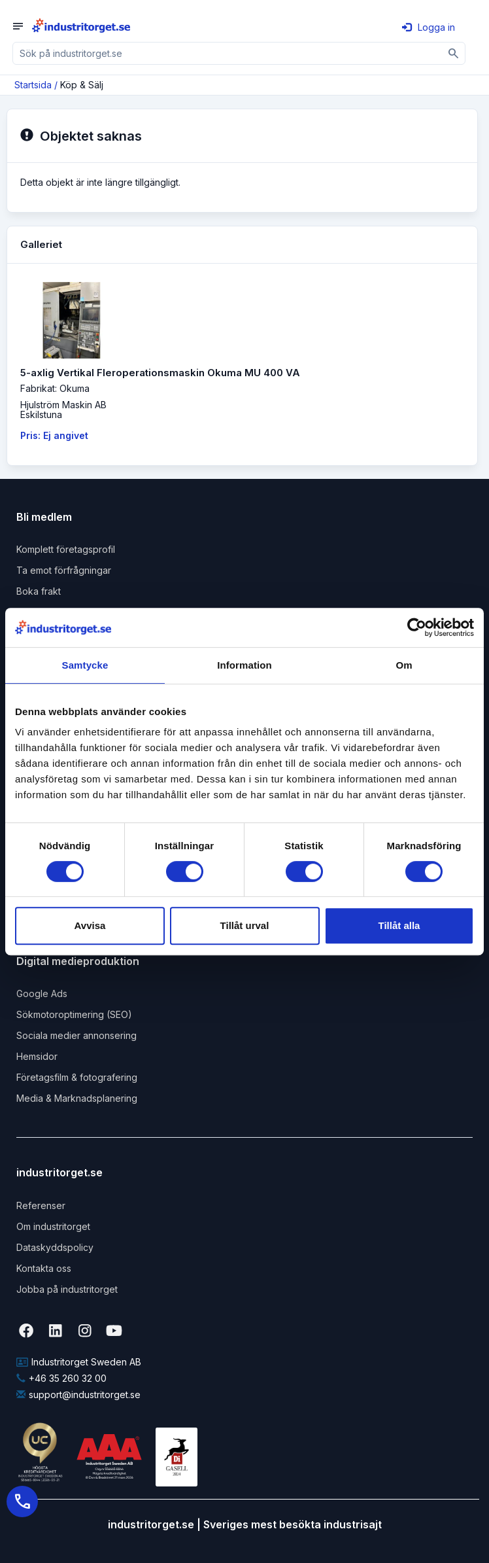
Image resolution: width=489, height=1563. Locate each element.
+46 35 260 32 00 (61, 1378)
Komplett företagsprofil (65, 549)
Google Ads (41, 993)
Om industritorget (53, 1226)
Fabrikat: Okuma (55, 388)
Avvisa (90, 925)
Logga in (428, 27)
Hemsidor (37, 1056)
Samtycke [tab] (85, 665)
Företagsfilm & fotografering (76, 1077)
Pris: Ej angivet (54, 435)
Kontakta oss (43, 1268)
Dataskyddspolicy (54, 1247)
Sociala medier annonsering (76, 1035)
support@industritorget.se (78, 1394)
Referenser (40, 1205)
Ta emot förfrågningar (63, 570)
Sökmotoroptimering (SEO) (74, 1014)
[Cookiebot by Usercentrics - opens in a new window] (417, 627)
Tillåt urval (244, 925)
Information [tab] (244, 665)
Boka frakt (38, 591)
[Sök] (454, 53)
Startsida (33, 84)
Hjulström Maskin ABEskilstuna (63, 409)
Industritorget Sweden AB (78, 1361)
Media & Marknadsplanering (76, 1098)
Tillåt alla (399, 925)
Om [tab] (404, 665)
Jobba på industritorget (67, 1289)
